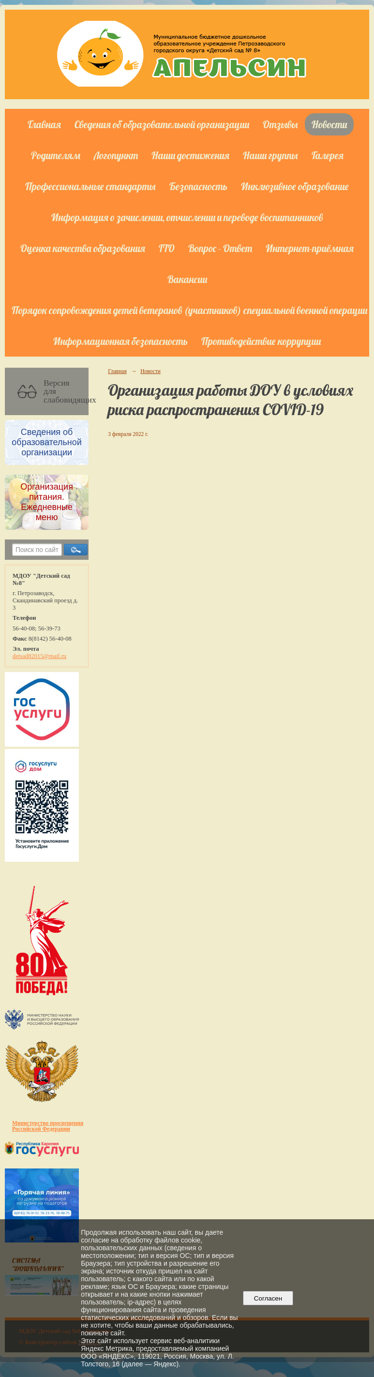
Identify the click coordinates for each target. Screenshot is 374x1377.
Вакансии (187, 279)
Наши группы (270, 155)
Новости (329, 124)
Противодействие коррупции (261, 341)
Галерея (328, 155)
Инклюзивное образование (295, 186)
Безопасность (198, 186)
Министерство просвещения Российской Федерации (47, 1126)
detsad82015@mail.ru (39, 656)
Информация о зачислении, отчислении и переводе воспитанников (187, 217)
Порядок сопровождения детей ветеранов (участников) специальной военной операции (189, 310)
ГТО (167, 248)
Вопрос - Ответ (220, 248)
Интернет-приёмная (310, 248)
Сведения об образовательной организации (162, 124)
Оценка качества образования (82, 248)
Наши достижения (190, 155)
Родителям (55, 155)
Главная (44, 124)
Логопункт (116, 155)
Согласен (267, 1298)
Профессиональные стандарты (90, 186)
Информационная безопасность (120, 341)
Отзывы (280, 124)
